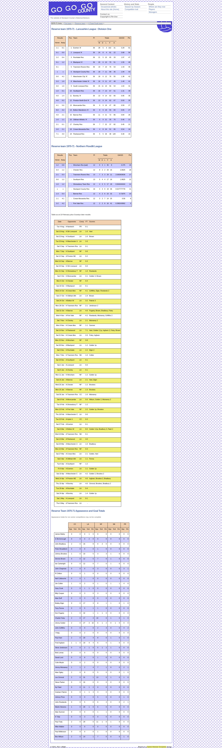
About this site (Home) (110, 9)
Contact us (105, 14)
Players (152, 9)
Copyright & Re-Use (109, 17)
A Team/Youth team (96, 23)
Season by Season (132, 7)
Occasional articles (108, 7)
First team (68, 23)
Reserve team (80, 23)
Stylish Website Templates (156, 747)
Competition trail (131, 9)
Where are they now (157, 7)
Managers (153, 12)
